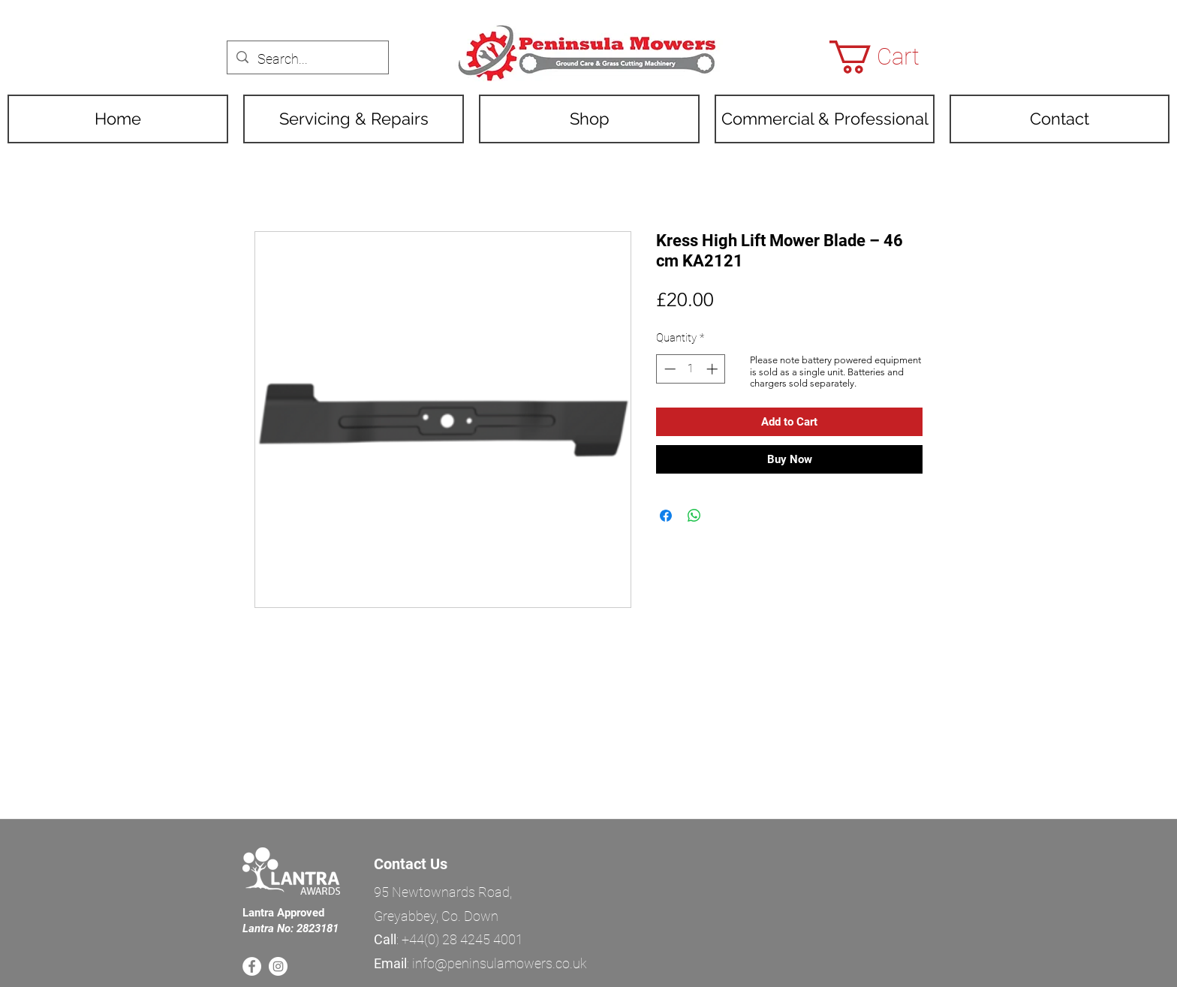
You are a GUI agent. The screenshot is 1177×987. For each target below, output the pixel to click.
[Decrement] (668, 369)
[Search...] (307, 59)
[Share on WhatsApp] (694, 516)
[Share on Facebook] (666, 516)
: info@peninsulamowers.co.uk (480, 963)
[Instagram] (278, 966)
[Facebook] (251, 966)
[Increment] (713, 369)
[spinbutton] (691, 369)
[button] (892, 57)
